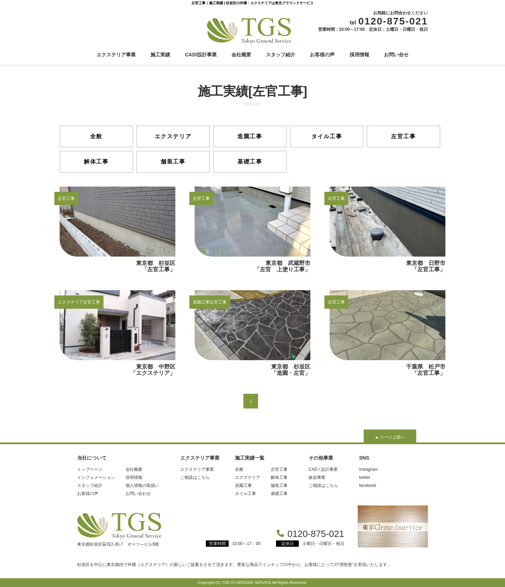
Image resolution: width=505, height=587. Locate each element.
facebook (367, 485)
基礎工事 (249, 162)
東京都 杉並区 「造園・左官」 (255, 333)
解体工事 (96, 162)
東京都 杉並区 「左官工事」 (120, 229)
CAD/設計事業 (201, 54)
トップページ (89, 469)
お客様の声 (322, 54)
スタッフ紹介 (280, 54)
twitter (364, 477)
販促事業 (317, 477)
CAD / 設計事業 (323, 469)
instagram (368, 469)
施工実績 (160, 54)
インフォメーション (96, 477)
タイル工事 (326, 136)
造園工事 (249, 136)
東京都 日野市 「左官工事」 (390, 229)
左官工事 (403, 136)
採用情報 (359, 54)
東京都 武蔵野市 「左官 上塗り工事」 (255, 229)
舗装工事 (173, 162)
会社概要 (241, 54)
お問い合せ (396, 54)
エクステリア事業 (116, 54)
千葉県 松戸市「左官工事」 (387, 333)
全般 (96, 136)
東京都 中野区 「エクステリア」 (120, 333)
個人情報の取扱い (142, 485)
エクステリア (173, 136)
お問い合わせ (138, 493)
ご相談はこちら (195, 477)
